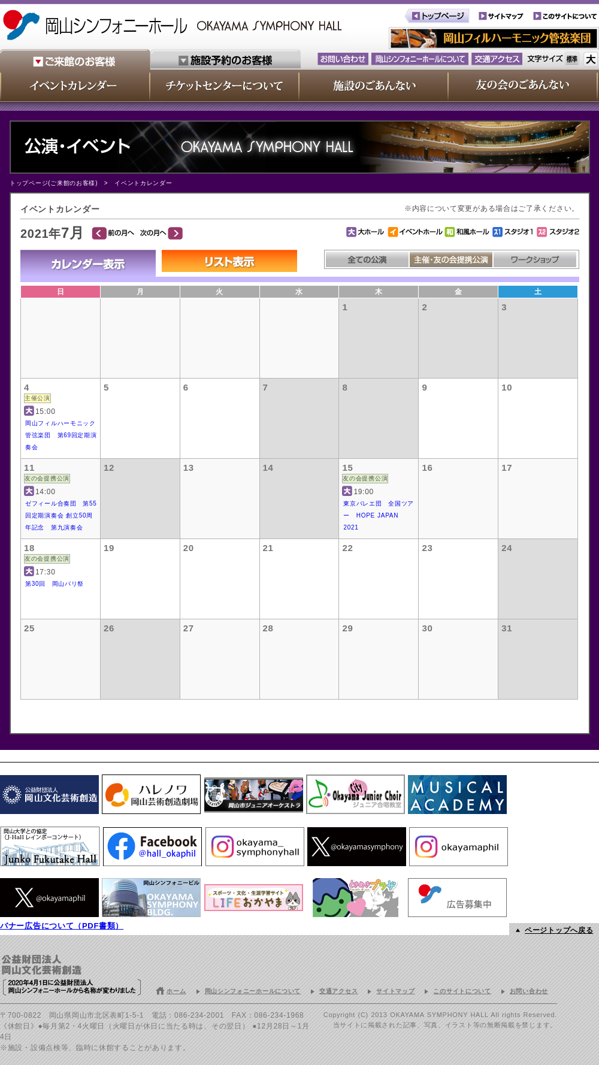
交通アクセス (338, 991)
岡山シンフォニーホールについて (253, 991)
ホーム (176, 991)
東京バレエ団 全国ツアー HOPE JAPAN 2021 (378, 515)
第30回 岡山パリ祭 (54, 583)
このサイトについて (462, 991)
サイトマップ (395, 991)
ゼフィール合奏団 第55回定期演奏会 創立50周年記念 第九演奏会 (61, 515)
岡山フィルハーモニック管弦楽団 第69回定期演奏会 (61, 435)
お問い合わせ (529, 991)
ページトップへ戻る (559, 930)
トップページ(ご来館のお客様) (54, 183)
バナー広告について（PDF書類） (61, 925)
